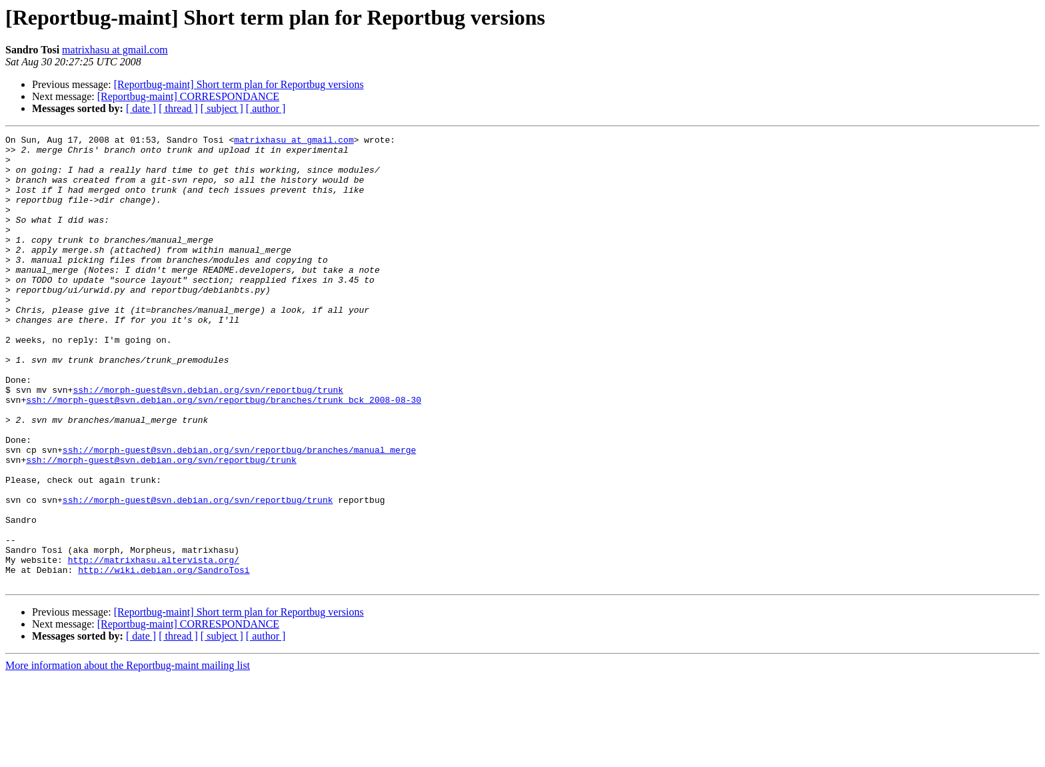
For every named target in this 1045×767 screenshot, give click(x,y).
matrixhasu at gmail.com (115, 49)
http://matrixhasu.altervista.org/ (153, 646)
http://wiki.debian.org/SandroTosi (163, 658)
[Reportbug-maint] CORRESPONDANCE (188, 96)
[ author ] (266, 108)
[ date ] (141, 108)
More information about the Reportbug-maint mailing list (127, 755)
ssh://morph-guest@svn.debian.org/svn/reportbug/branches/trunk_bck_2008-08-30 (223, 454)
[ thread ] (178, 108)
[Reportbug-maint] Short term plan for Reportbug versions (239, 84)
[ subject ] (222, 108)
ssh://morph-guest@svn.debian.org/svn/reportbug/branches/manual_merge (239, 514)
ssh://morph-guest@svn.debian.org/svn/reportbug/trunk (208, 442)
